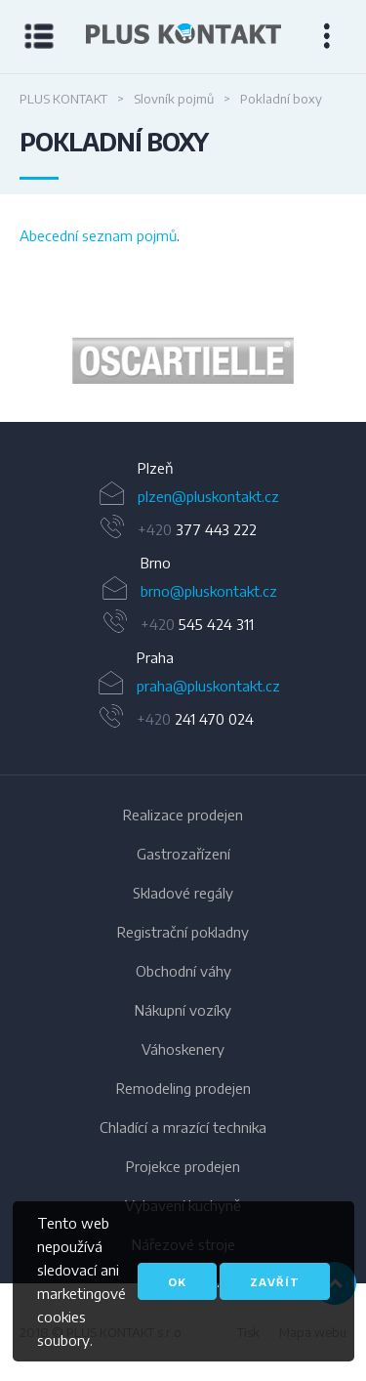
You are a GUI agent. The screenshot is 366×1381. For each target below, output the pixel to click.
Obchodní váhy (183, 971)
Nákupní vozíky (183, 1010)
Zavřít (275, 1282)
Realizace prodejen (183, 814)
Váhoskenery (183, 1049)
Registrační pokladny (183, 932)
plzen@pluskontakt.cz (208, 496)
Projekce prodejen (183, 1166)
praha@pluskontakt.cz (208, 685)
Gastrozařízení (183, 853)
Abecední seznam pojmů (98, 235)
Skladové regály (183, 892)
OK (177, 1282)
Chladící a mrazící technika (183, 1127)
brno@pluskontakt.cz (209, 591)
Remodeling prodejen (183, 1088)
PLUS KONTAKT (63, 98)
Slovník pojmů (174, 98)
